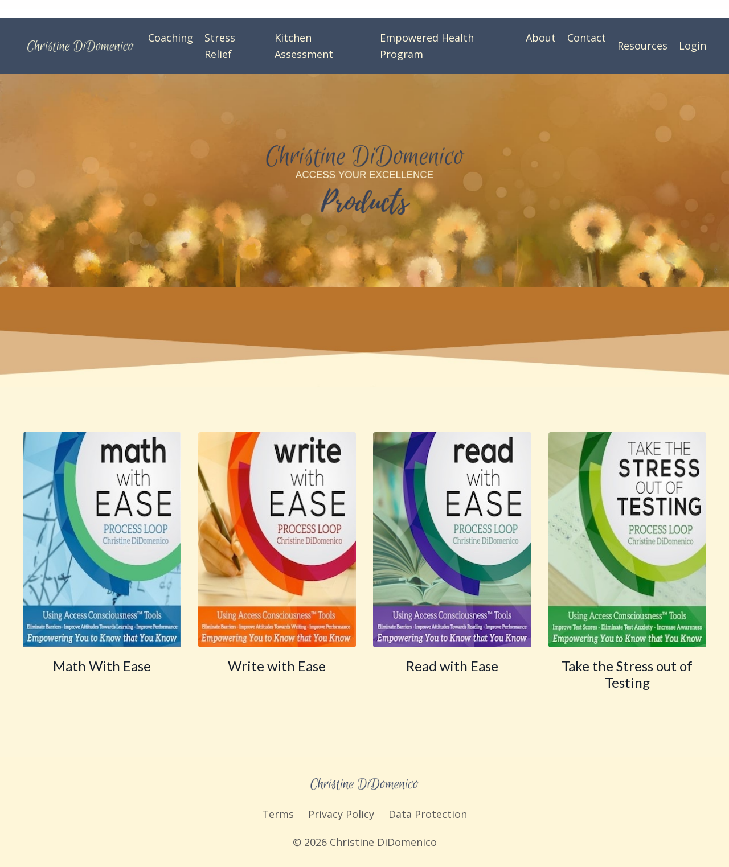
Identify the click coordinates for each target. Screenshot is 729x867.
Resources (642, 45)
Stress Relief (219, 46)
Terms (278, 814)
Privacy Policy (341, 814)
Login (692, 45)
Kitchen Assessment (304, 46)
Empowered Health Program (427, 46)
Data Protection (427, 814)
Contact (586, 37)
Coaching (170, 37)
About (541, 37)
